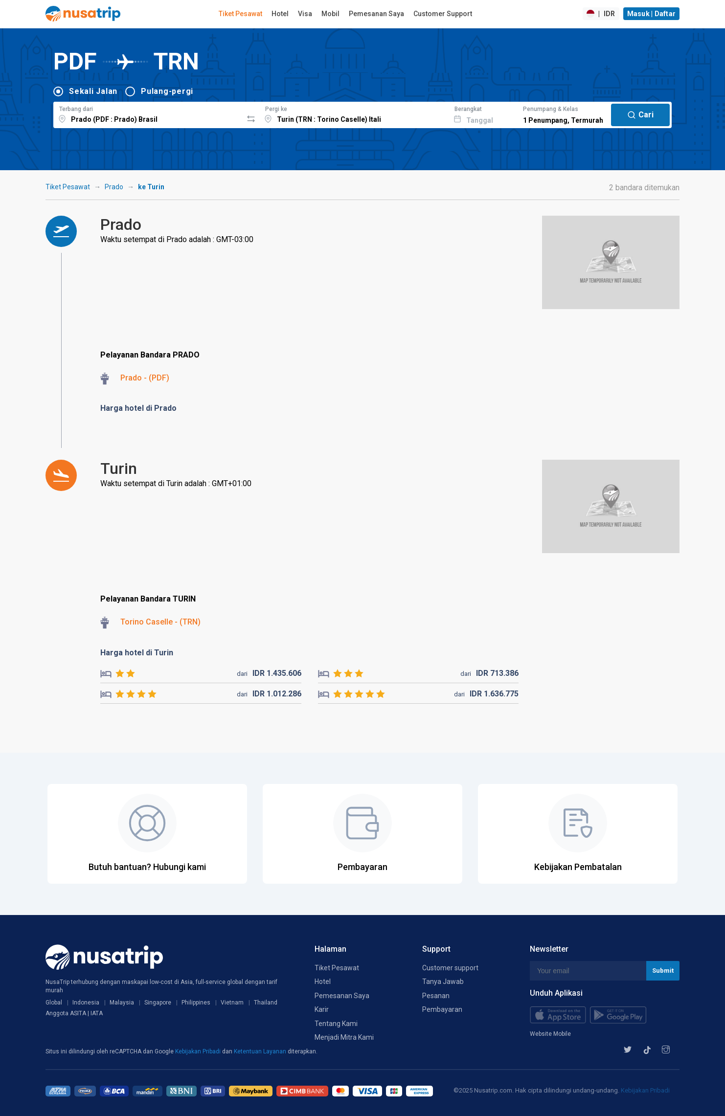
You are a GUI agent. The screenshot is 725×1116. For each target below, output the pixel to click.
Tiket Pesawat (240, 14)
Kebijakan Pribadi (198, 1051)
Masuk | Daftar (651, 14)
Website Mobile (550, 1033)
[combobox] (148, 113)
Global (53, 1002)
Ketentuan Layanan (261, 1051)
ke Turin (151, 187)
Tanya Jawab (443, 981)
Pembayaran (442, 1009)
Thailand (265, 1002)
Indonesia (85, 1002)
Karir (322, 1009)
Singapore (157, 1002)
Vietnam (232, 1002)
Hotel (280, 14)
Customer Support (442, 14)
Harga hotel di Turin (136, 652)
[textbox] (148, 113)
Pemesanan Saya (376, 14)
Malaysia (122, 1002)
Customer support (450, 968)
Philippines (195, 1002)
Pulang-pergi (167, 91)
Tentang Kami (336, 1023)
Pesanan (436, 996)
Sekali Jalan (93, 91)
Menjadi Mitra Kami (344, 1037)
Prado (114, 187)
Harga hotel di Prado (138, 408)
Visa (305, 14)
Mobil (330, 14)
